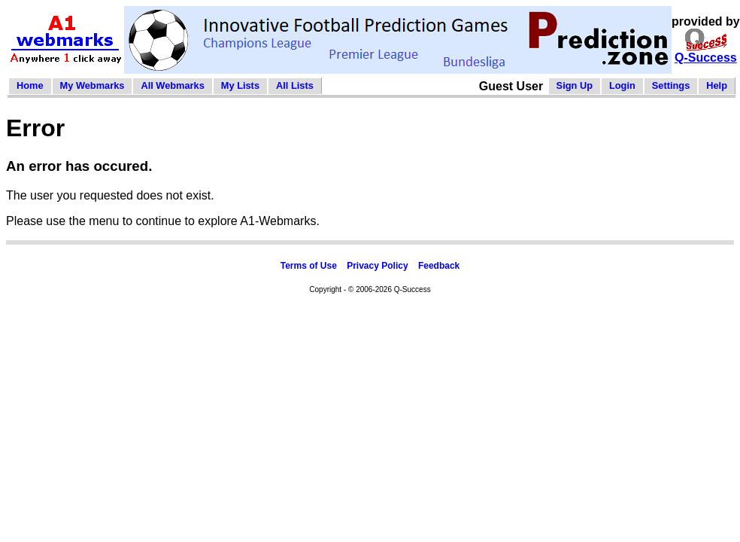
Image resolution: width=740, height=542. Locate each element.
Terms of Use (309, 265)
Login (622, 85)
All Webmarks (172, 85)
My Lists (240, 85)
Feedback (438, 265)
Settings (671, 85)
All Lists (295, 85)
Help (716, 85)
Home (30, 85)
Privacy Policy (377, 265)
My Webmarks (92, 85)
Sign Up (575, 85)
